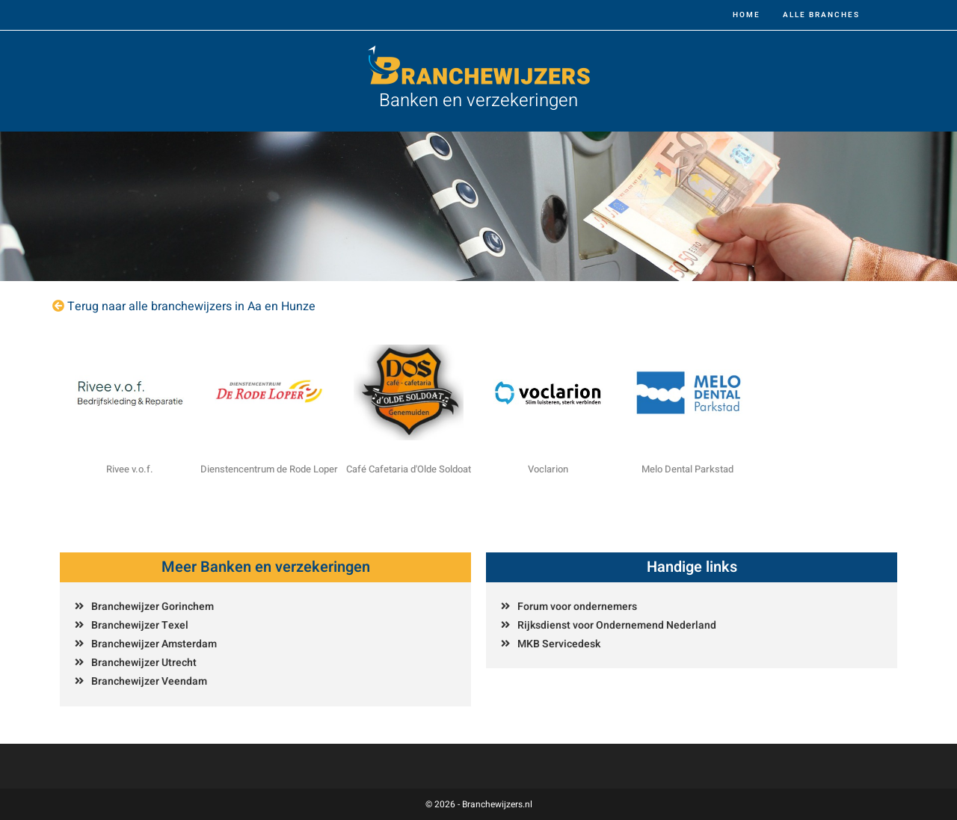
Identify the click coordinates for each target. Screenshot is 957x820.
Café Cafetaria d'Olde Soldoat (408, 469)
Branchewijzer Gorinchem (152, 606)
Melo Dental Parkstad (687, 469)
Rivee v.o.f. (129, 469)
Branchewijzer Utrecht (144, 663)
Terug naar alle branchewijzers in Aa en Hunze (191, 306)
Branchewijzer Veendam (149, 681)
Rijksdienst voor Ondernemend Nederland (616, 625)
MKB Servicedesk (558, 644)
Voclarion (548, 469)
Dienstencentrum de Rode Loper (269, 469)
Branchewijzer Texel (139, 625)
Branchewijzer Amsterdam (154, 644)
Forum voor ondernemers (577, 606)
